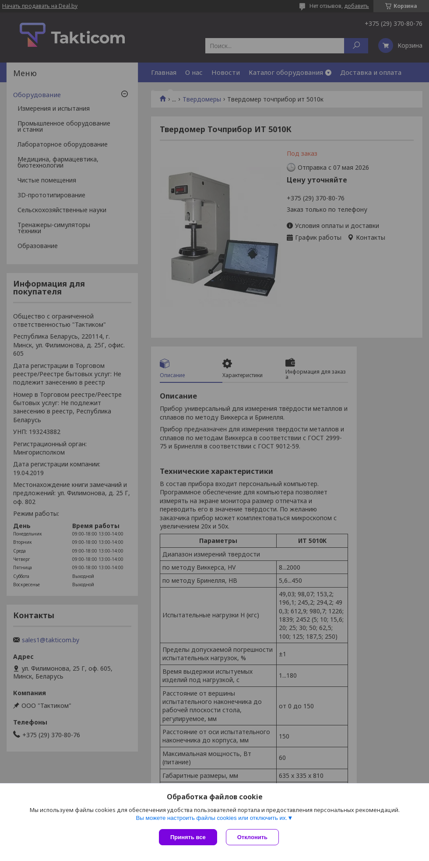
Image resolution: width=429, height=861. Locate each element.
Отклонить (252, 837)
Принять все (188, 837)
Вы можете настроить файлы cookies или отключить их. (211, 818)
